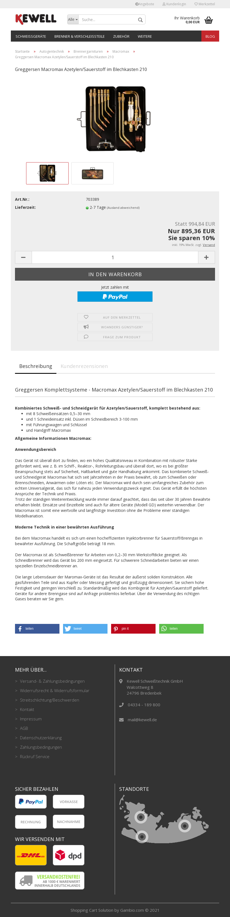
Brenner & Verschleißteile (79, 36)
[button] (37, 629)
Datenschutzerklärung (40, 737)
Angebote (144, 4)
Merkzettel (204, 4)
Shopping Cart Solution (92, 910)
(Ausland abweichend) (123, 207)
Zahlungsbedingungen (40, 747)
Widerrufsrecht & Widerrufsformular (54, 690)
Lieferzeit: (25, 207)
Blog (210, 36)
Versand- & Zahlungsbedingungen (52, 681)
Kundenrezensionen (84, 366)
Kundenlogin (174, 4)
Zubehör (121, 36)
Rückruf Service (34, 756)
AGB (23, 728)
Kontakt (26, 709)
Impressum (30, 719)
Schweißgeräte (31, 36)
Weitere (145, 36)
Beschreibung (35, 366)
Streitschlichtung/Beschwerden (49, 700)
